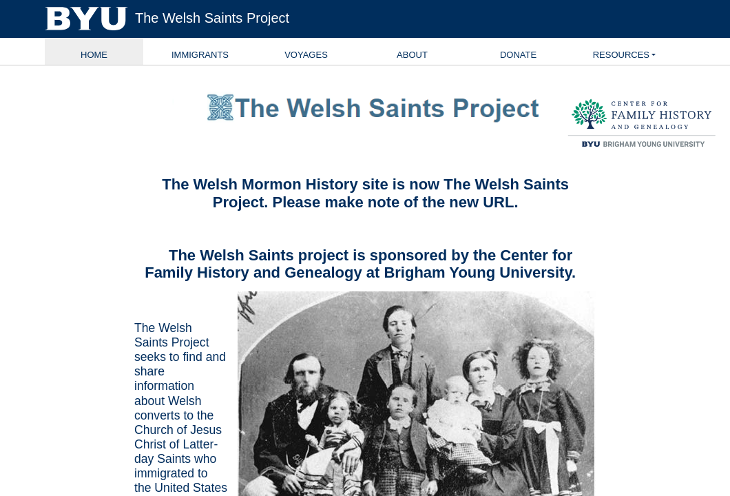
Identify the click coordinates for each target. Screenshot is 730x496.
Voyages (306, 55)
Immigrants (200, 55)
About (412, 55)
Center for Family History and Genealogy (358, 264)
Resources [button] (621, 55)
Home (94, 55)
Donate (518, 55)
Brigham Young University (478, 272)
